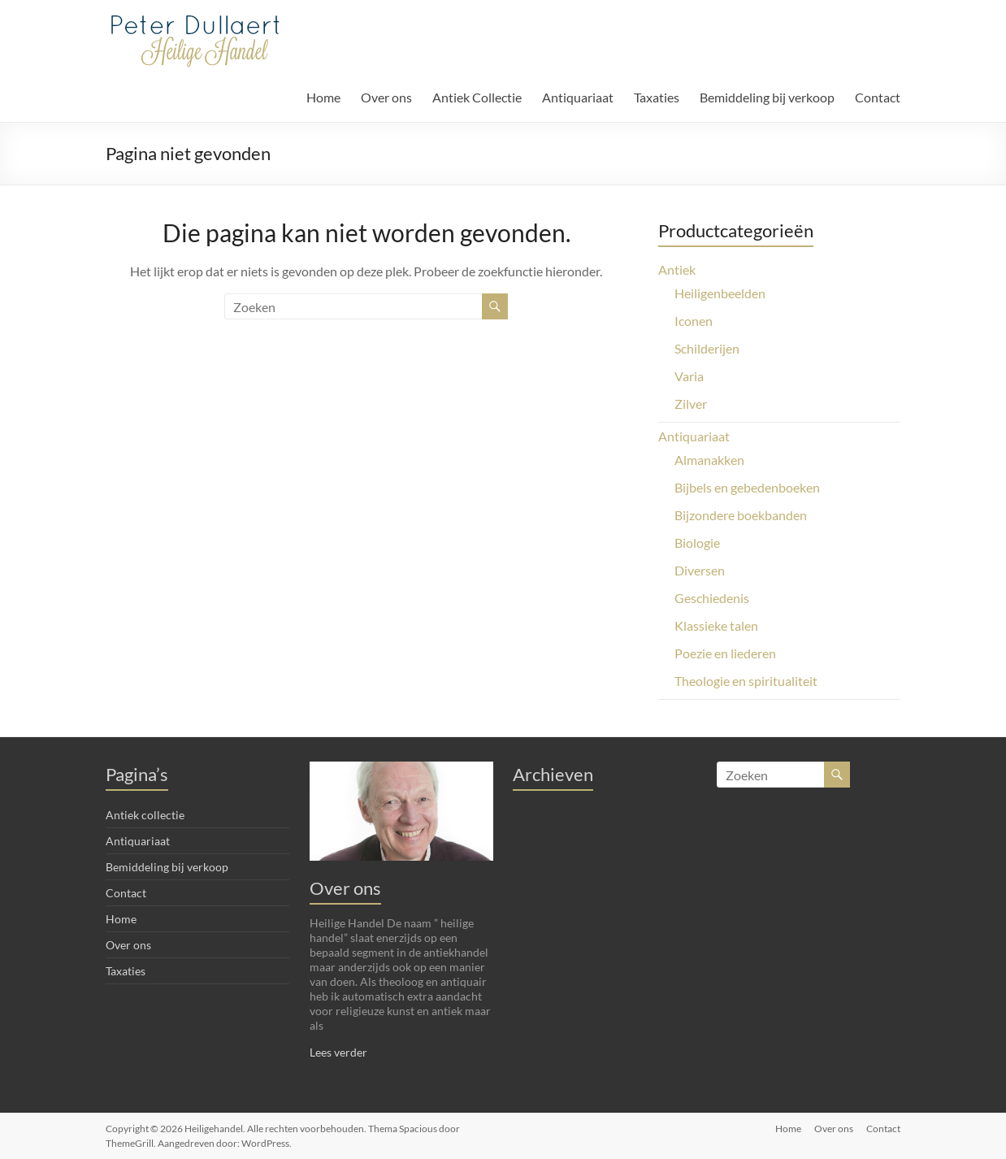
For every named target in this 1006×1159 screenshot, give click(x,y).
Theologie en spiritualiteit (745, 680)
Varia (689, 376)
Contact (877, 97)
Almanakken (709, 459)
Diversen (699, 570)
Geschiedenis (711, 598)
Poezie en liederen (725, 653)
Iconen (693, 320)
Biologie (697, 542)
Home (323, 97)
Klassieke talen (716, 625)
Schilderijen (706, 348)
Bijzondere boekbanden (740, 515)
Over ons (386, 97)
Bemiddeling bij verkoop (767, 97)
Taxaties (656, 97)
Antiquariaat (578, 97)
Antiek (677, 269)
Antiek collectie (145, 815)
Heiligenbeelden (719, 293)
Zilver (690, 403)
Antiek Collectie (477, 97)
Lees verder (338, 1052)
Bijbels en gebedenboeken (747, 487)
